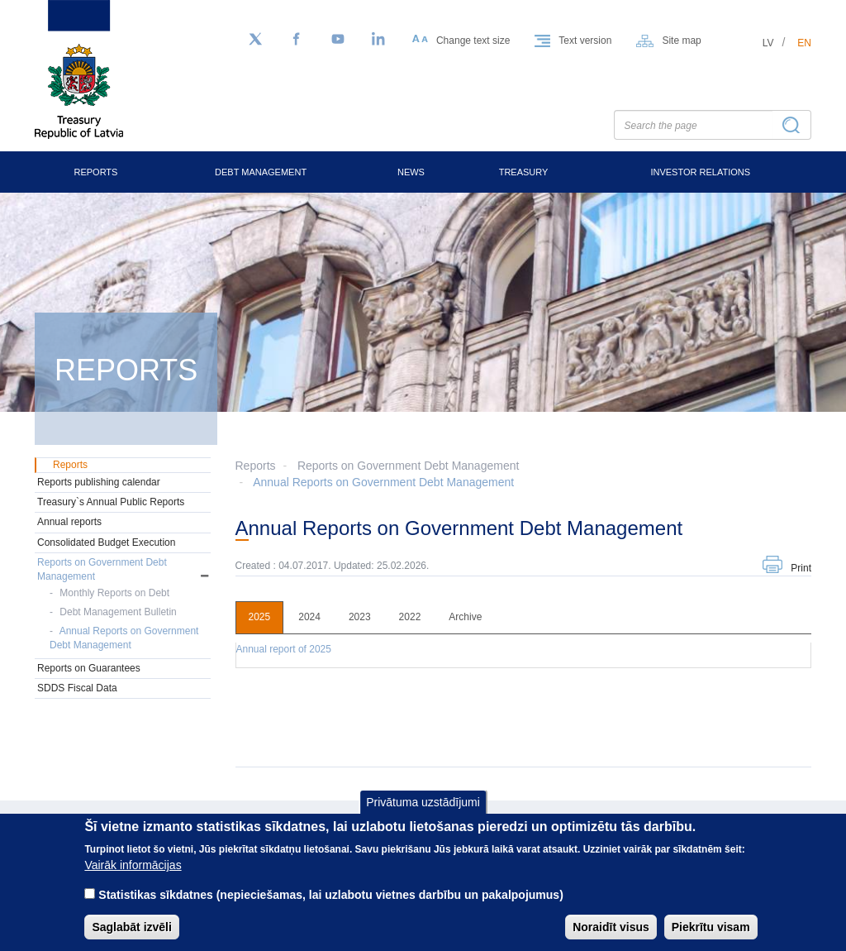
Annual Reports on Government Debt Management (383, 482)
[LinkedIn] (379, 40)
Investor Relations (700, 172)
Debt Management (261, 172)
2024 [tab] (309, 617)
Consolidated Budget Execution (106, 542)
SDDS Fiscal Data (77, 688)
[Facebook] (296, 40)
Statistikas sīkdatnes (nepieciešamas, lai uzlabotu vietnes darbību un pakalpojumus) (330, 907)
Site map (681, 40)
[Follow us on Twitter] (255, 40)
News (411, 172)
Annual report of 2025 (283, 649)
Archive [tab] (465, 617)
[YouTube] (337, 40)
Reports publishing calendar (98, 482)
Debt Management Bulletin (117, 612)
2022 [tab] (410, 617)
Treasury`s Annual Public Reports (110, 502)
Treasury (524, 172)
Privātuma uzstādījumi (423, 813)
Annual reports (69, 522)
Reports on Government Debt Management (408, 465)
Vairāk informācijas (132, 877)
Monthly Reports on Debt (114, 593)
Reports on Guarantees (88, 668)
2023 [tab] (360, 617)
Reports (95, 172)
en (804, 43)
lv (768, 43)
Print (801, 568)
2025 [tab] (260, 617)
